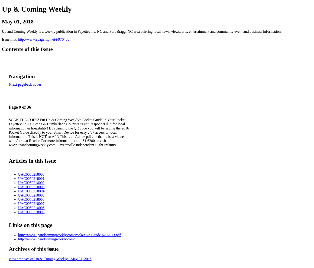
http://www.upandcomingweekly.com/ (46, 239)
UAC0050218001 (31, 179)
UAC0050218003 (31, 187)
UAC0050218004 (31, 191)
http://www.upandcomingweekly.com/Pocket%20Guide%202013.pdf (69, 235)
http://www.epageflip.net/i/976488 (43, 39)
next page (18, 84)
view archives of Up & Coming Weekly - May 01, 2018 (50, 259)
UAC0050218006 (31, 199)
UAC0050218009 (31, 212)
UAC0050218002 (31, 183)
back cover (33, 84)
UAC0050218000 (31, 174)
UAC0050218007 (31, 204)
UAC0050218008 (31, 208)
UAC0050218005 (31, 195)
